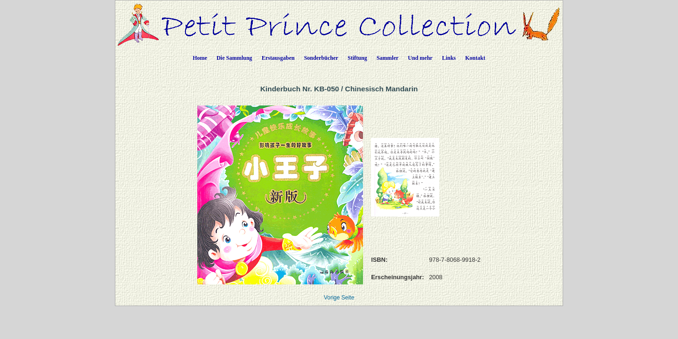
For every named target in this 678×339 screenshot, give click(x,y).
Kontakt (475, 58)
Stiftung (357, 58)
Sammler (388, 58)
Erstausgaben (278, 58)
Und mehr (420, 58)
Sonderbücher (321, 58)
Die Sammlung (234, 58)
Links (449, 58)
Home (200, 58)
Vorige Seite (339, 297)
